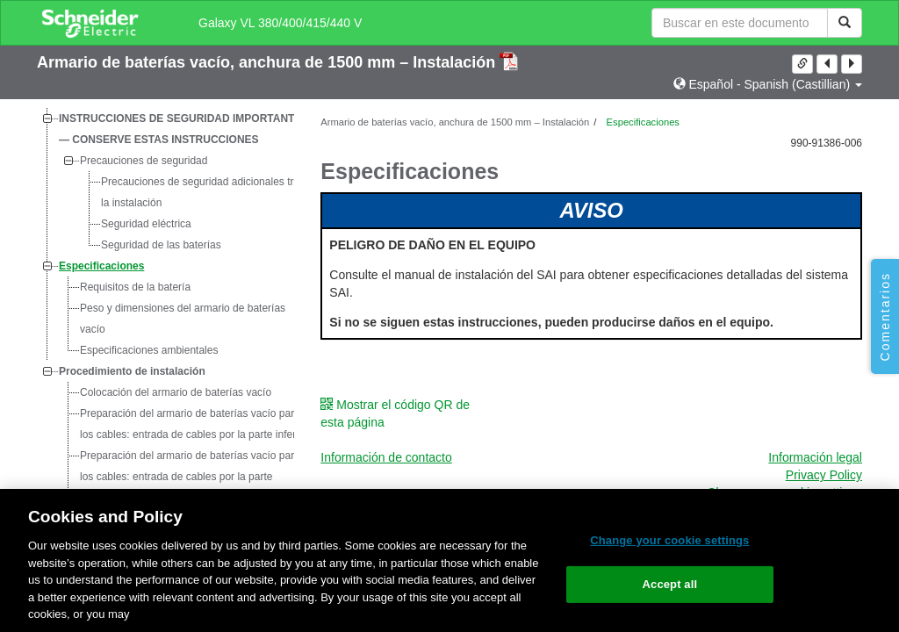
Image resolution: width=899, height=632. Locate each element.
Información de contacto (385, 457)
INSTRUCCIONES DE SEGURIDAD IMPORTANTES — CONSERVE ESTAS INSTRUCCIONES (183, 110)
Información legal (815, 457)
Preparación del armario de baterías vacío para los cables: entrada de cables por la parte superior (190, 458)
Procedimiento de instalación (132, 353)
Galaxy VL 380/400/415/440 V (280, 23)
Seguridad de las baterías (161, 226)
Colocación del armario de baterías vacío (175, 374)
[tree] (165, 332)
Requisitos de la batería (135, 268)
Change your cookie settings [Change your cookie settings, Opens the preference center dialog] (669, 540)
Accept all (670, 584)
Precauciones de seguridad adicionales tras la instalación (203, 173)
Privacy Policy (824, 475)
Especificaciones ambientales (149, 332)
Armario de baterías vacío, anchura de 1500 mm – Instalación (268, 62)
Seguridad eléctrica (146, 205)
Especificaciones (101, 247)
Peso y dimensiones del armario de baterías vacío (182, 300)
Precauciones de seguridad (143, 142)
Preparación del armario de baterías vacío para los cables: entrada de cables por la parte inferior (193, 405)
